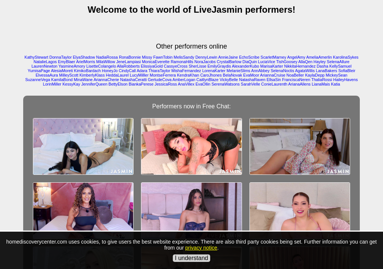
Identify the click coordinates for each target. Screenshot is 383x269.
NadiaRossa (107, 57)
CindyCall (127, 70)
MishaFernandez (186, 70)
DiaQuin (249, 61)
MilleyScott (69, 75)
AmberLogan (183, 79)
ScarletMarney (274, 57)
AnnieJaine (228, 57)
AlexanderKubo (245, 66)
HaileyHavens (345, 79)
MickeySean (336, 75)
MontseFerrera (163, 75)
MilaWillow (105, 61)
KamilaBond (62, 79)
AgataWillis (305, 70)
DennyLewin (206, 57)
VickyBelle (229, 79)
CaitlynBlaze (207, 79)
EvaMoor (251, 75)
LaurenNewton (44, 66)
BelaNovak (232, 75)
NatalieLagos (45, 61)
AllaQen (305, 61)
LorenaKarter (214, 70)
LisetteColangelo (101, 66)
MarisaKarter (271, 66)
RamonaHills (182, 61)
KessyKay (71, 84)
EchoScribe (249, 57)
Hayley (319, 61)
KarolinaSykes (345, 57)
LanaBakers (326, 70)
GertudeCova (159, 79)
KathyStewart (36, 57)
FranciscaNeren (296, 79)
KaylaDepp (315, 75)
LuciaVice (266, 61)
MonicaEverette (155, 61)
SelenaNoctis (282, 70)
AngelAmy (296, 57)
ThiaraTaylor (159, 70)
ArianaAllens (299, 84)
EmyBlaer (66, 61)
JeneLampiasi (128, 61)
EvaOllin (203, 84)
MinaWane (83, 79)
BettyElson (118, 84)
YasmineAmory (71, 66)
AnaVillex (186, 84)
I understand (191, 258)
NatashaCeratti (133, 79)
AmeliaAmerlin (319, 57)
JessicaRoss (165, 84)
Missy (147, 57)
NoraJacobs (205, 61)
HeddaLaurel (117, 75)
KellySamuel (341, 66)
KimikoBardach (87, 70)
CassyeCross (175, 66)
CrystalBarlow (229, 61)
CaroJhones (210, 75)
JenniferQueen (94, 84)
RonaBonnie (130, 57)
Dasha (322, 66)
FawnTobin (163, 57)
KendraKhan (188, 75)
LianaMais (321, 84)
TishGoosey (286, 61)
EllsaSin (274, 79)
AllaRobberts (128, 66)
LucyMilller (139, 75)
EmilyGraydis (219, 66)
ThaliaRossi (321, 79)
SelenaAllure (338, 61)
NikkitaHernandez (300, 66)
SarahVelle (250, 84)
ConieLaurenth (274, 84)
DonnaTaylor (60, 57)
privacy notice (201, 248)
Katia (335, 84)
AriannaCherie (106, 79)
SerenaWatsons (225, 84)
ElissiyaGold (152, 66)
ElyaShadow (84, 57)
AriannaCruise (272, 75)
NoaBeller (295, 75)
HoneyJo (109, 70)
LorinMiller (52, 84)
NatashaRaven (252, 79)
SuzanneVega (37, 79)
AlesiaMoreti (62, 70)
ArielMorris (85, 61)
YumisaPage (39, 70)
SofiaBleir (346, 70)
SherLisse (197, 66)
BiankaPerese (141, 84)
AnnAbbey (260, 70)
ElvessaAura (47, 75)
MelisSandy (184, 57)
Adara (142, 70)
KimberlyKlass (92, 75)
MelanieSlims (238, 70)
